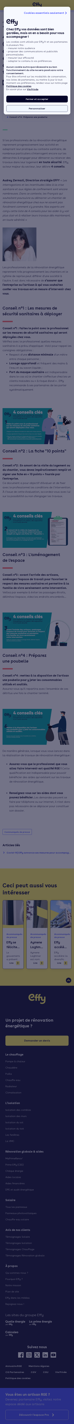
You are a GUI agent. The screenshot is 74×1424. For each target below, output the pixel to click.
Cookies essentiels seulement (46, 13)
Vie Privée (32, 89)
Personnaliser (37, 108)
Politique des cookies (18, 86)
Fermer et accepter (37, 99)
